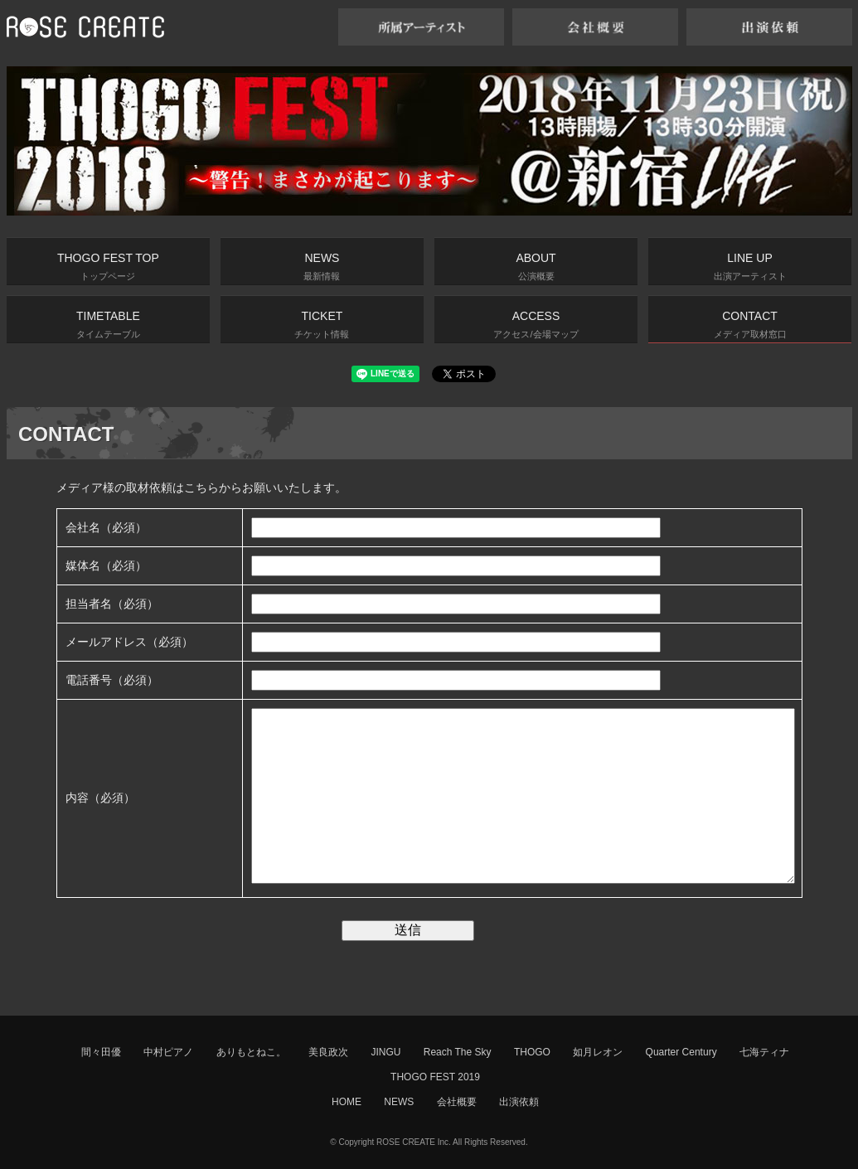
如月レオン (598, 1052)
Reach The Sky (458, 1052)
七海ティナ (764, 1052)
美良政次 (328, 1052)
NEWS (321, 266)
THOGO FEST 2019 (435, 1077)
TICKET (321, 324)
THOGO (532, 1052)
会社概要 (457, 1102)
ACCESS (535, 324)
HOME (346, 1102)
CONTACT (750, 324)
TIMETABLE (108, 324)
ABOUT (535, 266)
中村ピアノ (168, 1052)
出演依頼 (519, 1102)
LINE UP (750, 266)
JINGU (385, 1052)
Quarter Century (681, 1052)
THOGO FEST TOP (108, 266)
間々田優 (101, 1052)
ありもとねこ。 (251, 1052)
